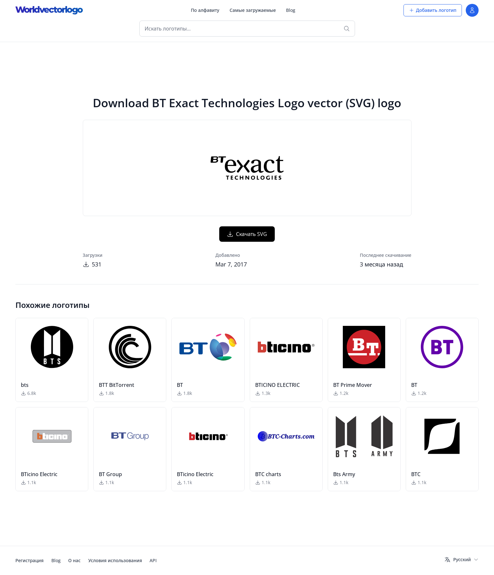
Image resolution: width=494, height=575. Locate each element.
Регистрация (29, 560)
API (153, 560)
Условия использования (115, 560)
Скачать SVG (247, 234)
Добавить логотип (432, 10)
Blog (290, 10)
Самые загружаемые (253, 10)
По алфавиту (205, 10)
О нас (74, 560)
